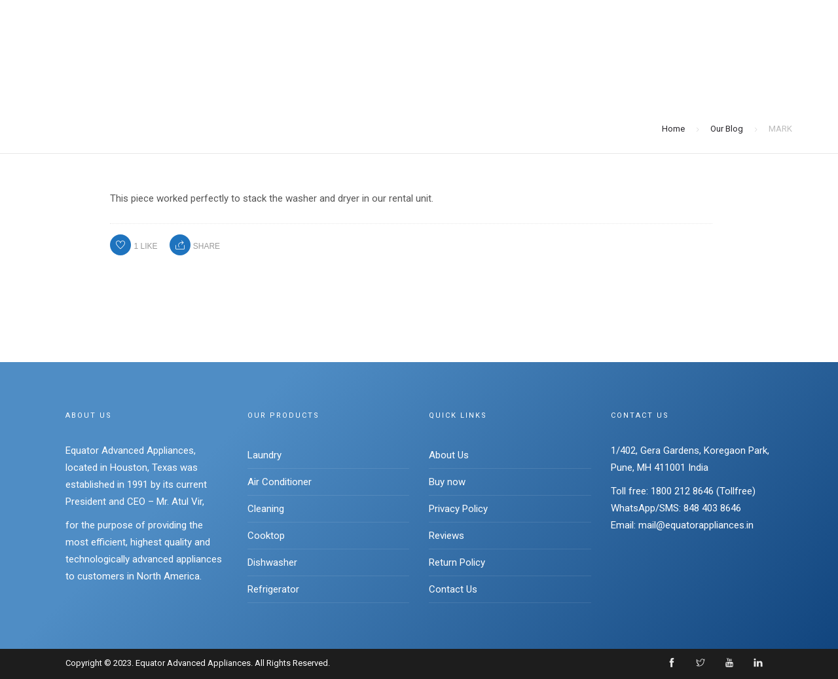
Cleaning (265, 509)
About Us (449, 455)
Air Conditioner (279, 482)
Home (673, 129)
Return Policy (457, 562)
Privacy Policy (458, 509)
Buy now (447, 482)
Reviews (446, 535)
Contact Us (453, 589)
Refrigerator (273, 589)
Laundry (264, 455)
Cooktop (266, 535)
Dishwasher (272, 562)
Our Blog (726, 129)
